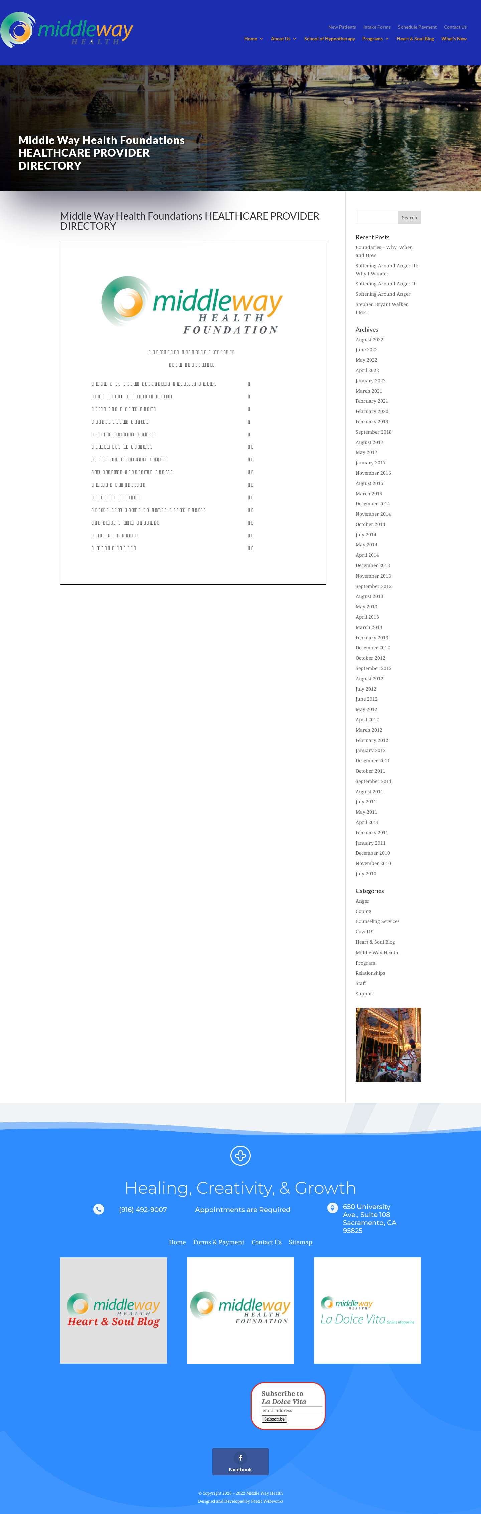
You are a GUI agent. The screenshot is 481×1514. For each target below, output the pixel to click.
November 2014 (373, 514)
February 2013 (372, 637)
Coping (363, 911)
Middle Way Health (377, 952)
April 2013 (367, 617)
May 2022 (366, 360)
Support (365, 993)
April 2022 (367, 370)
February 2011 (372, 832)
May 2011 (366, 812)
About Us (280, 38)
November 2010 (373, 863)
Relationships (370, 973)
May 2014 (366, 544)
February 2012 (372, 740)
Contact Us (267, 1243)
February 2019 (372, 421)
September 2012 (374, 668)
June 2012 (367, 699)
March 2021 (369, 391)
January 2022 (371, 380)
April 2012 (367, 719)
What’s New (454, 38)
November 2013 (373, 576)
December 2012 (373, 647)
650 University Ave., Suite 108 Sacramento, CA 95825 (370, 1219)
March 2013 (369, 627)
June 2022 (367, 349)
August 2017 (369, 442)
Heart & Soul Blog (415, 38)
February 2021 (372, 401)
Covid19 (365, 931)
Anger (362, 901)
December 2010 (373, 853)
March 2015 (369, 493)
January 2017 (371, 462)
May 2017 (366, 452)
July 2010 (366, 873)
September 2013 (374, 586)
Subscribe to (284, 1397)
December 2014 (373, 503)
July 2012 (366, 689)
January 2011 (371, 843)
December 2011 (373, 760)
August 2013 (369, 596)
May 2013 (366, 606)
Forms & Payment (218, 1243)
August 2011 (369, 791)
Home (250, 38)
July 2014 (366, 534)
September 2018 (374, 432)
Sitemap (300, 1243)
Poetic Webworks (267, 1501)
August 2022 (369, 339)
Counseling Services (377, 921)
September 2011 (374, 781)
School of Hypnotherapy (329, 38)
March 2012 (369, 730)
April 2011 (367, 822)
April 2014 (367, 555)
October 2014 (370, 524)
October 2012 (370, 658)
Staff (361, 983)
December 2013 (373, 565)
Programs (372, 38)
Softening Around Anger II (385, 283)
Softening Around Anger (383, 294)
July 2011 (366, 801)
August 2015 (369, 483)
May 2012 (366, 709)
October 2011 (370, 771)
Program (365, 963)
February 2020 (372, 411)
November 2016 (373, 473)
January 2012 (371, 750)
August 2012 (369, 678)
